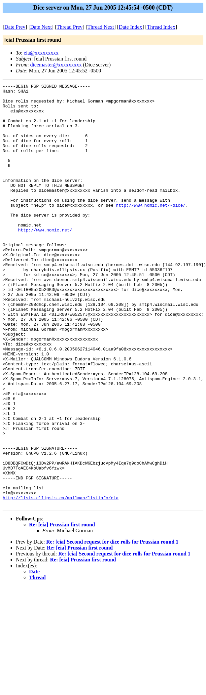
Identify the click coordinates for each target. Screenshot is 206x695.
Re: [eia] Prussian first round (62, 609)
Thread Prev (69, 27)
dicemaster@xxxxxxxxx (56, 64)
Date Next (41, 27)
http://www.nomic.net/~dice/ (151, 230)
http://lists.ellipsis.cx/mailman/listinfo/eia (61, 581)
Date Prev (14, 27)
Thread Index (161, 27)
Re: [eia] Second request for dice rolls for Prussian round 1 (112, 626)
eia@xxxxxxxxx (41, 53)
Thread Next (100, 27)
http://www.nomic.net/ (45, 260)
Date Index (130, 27)
